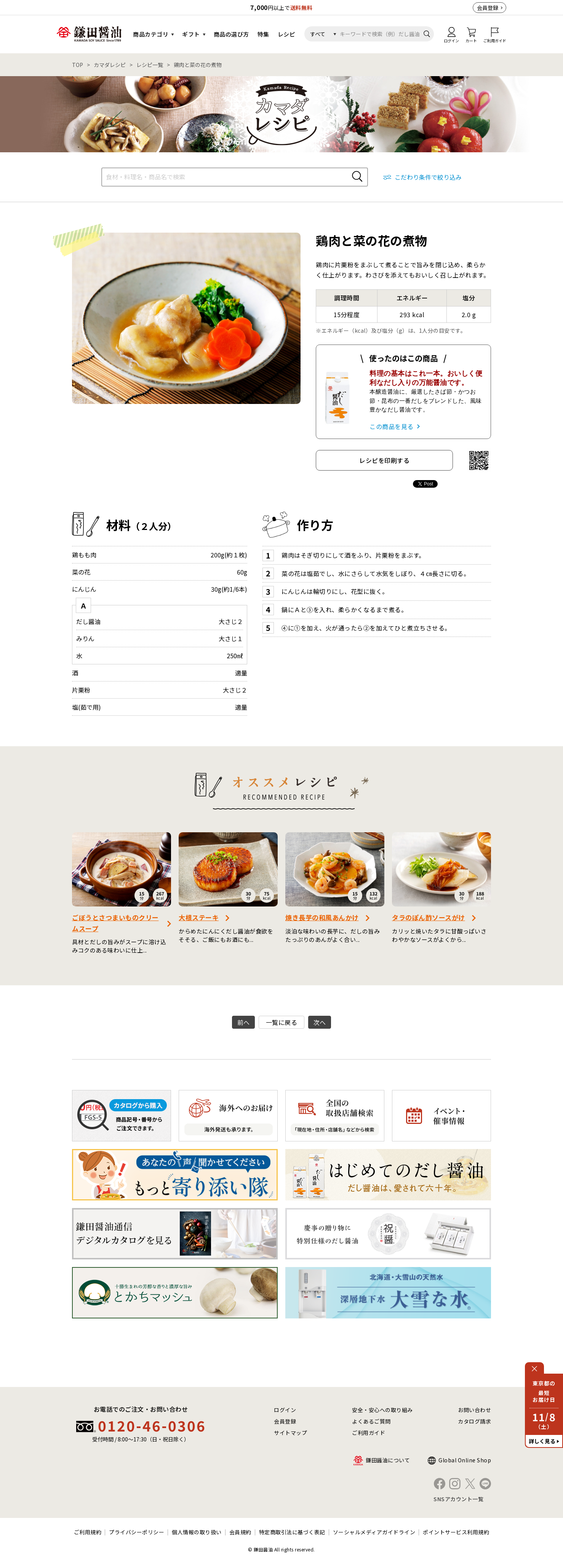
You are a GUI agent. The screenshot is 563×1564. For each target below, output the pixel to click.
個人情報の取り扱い (197, 1532)
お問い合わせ (474, 1410)
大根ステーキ (199, 917)
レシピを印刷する (384, 460)
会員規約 (240, 1532)
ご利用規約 (88, 1532)
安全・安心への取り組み (382, 1410)
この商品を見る (391, 426)
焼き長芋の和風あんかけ (322, 917)
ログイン (285, 1410)
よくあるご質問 (371, 1421)
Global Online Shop (464, 1460)
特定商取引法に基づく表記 (292, 1532)
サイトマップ (290, 1432)
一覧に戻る (281, 1022)
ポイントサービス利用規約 (456, 1532)
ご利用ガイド (368, 1432)
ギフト (191, 34)
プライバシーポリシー (136, 1532)
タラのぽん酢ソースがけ (428, 917)
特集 (263, 34)
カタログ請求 (474, 1421)
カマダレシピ (110, 65)
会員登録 (487, 7)
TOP (77, 65)
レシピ (287, 34)
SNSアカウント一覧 (458, 1499)
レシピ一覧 (149, 65)
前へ (243, 1022)
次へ (319, 1022)
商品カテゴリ (150, 34)
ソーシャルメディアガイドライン (374, 1532)
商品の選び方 (231, 34)
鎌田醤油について (388, 1460)
